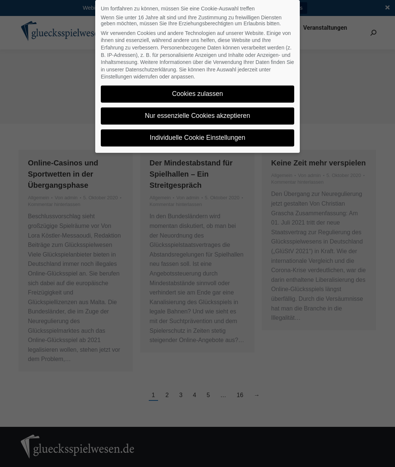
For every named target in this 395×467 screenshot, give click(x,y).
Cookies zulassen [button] (197, 89)
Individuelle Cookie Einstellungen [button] (197, 133)
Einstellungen (116, 72)
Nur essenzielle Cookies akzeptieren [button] (197, 111)
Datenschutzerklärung (150, 65)
